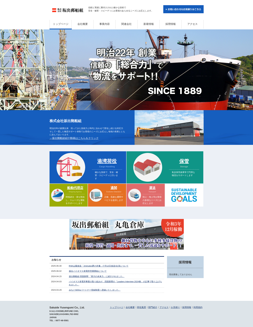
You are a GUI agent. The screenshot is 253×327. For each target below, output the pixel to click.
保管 (184, 161)
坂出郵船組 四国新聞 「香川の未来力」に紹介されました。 (97, 276)
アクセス (192, 24)
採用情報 (170, 24)
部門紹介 (152, 307)
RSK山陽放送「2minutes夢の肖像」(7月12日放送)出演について (99, 266)
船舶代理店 (75, 188)
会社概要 (82, 24)
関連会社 (126, 24)
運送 (152, 188)
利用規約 (197, 307)
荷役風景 (141, 307)
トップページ (60, 24)
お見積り (175, 307)
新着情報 (148, 24)
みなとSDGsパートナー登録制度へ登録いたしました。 (95, 290)
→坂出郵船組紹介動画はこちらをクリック (74, 138)
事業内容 (104, 24)
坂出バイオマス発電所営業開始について (88, 271)
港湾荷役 (107, 161)
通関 (114, 188)
